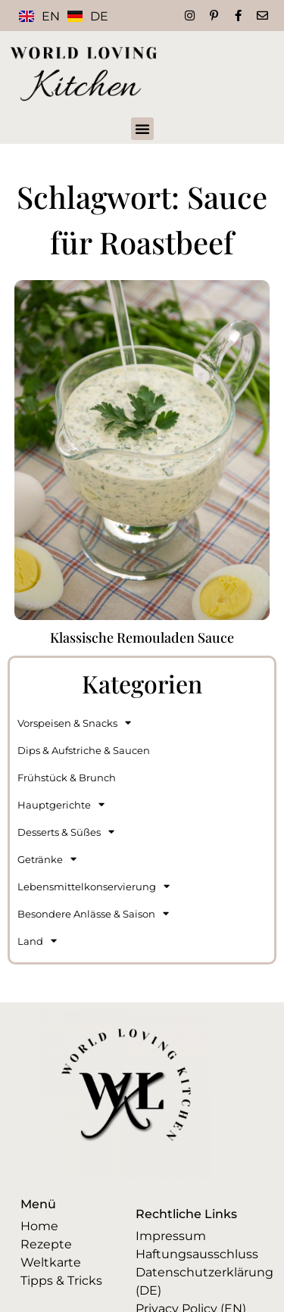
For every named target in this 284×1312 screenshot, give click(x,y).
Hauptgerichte (61, 804)
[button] (142, 128)
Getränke (46, 858)
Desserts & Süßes (65, 831)
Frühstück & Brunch (66, 777)
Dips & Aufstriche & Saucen (83, 750)
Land (37, 940)
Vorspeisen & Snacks (74, 722)
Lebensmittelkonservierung (93, 886)
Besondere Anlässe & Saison (93, 913)
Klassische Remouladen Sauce (142, 637)
